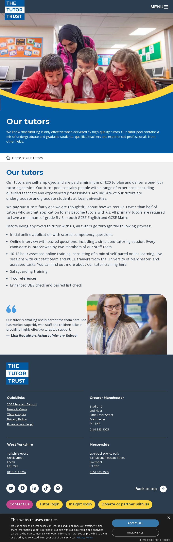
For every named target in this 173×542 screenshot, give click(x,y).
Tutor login (49, 504)
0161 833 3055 (99, 429)
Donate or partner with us (125, 504)
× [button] (168, 517)
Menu (159, 6)
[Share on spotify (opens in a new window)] (58, 488)
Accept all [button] (135, 523)
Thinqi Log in (16, 414)
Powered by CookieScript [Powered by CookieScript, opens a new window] (155, 539)
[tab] (18, 157)
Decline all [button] (135, 532)
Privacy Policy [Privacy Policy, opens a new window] (85, 537)
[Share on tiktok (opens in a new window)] (46, 488)
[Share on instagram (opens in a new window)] (22, 488)
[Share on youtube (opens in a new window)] (10, 488)
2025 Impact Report (22, 404)
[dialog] (86, 528)
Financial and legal (20, 424)
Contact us (19, 504)
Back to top (146, 489)
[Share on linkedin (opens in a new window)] (34, 488)
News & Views (17, 409)
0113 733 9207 (16, 472)
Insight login (80, 504)
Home (16, 158)
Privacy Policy (17, 419)
